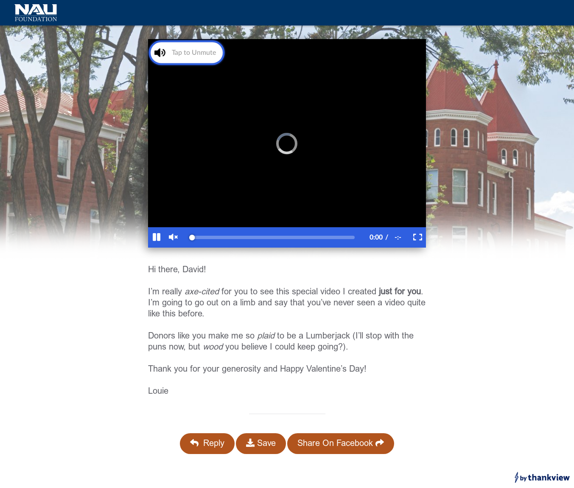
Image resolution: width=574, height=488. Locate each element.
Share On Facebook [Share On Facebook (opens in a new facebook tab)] (340, 443)
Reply (207, 443)
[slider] (273, 237)
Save (261, 443)
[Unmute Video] (184, 52)
